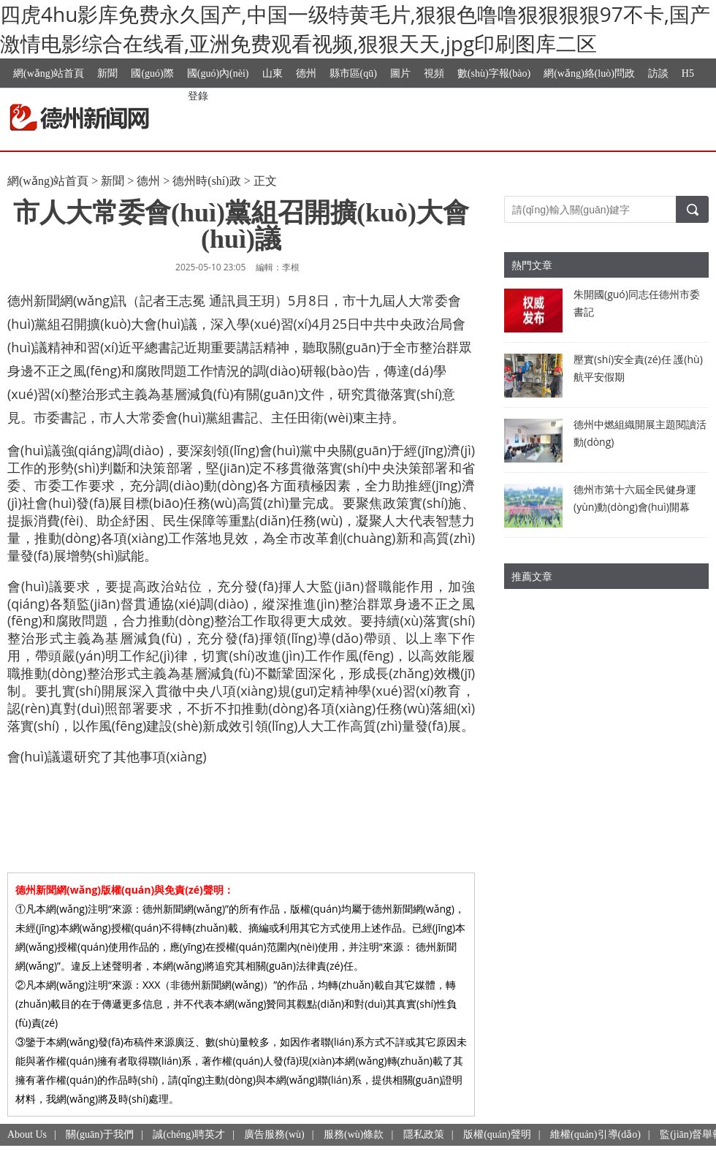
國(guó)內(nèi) (218, 73)
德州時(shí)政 (206, 181)
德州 (306, 73)
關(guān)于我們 (100, 1134)
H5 (688, 73)
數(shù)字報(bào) (493, 73)
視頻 (434, 73)
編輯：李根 (278, 267)
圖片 (400, 73)
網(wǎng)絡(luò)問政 (589, 73)
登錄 (198, 95)
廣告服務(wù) (274, 1134)
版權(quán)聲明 (497, 1134)
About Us (27, 1134)
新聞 (107, 73)
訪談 (658, 73)
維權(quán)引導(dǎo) (595, 1134)
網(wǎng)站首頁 (48, 73)
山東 (272, 73)
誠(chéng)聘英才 (189, 1134)
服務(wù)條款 (354, 1134)
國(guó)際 (152, 73)
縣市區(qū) (353, 73)
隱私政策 (423, 1134)
